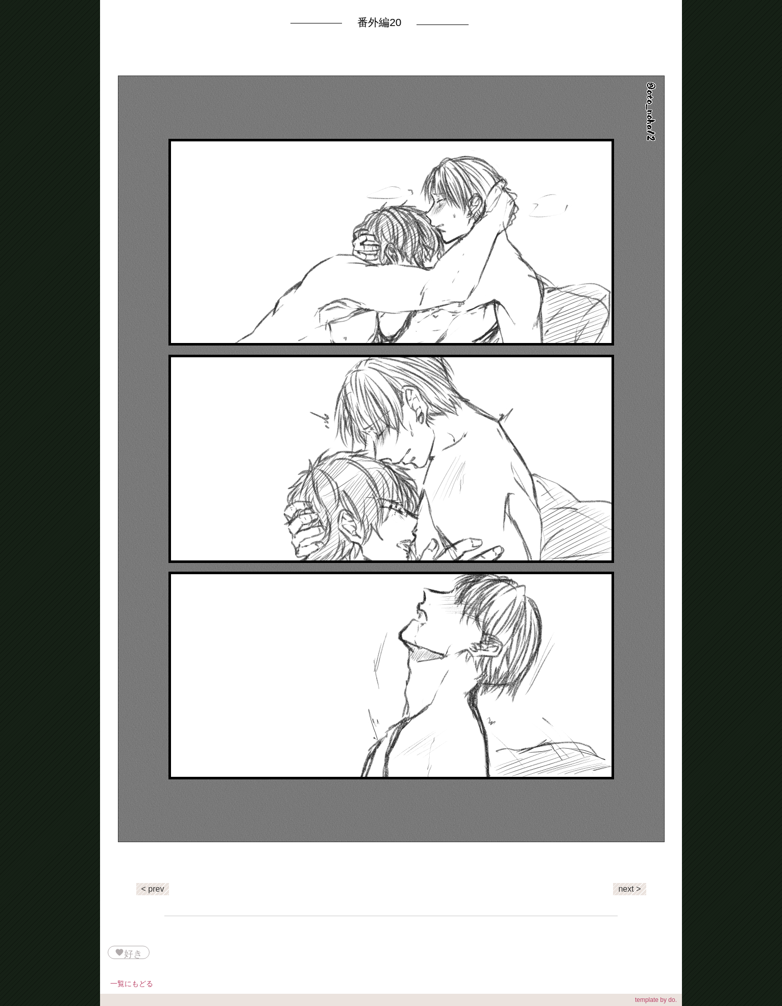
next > (629, 889)
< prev (152, 889)
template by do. (656, 999)
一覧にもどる (131, 983)
